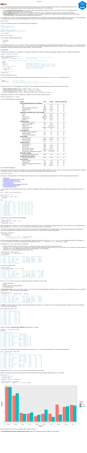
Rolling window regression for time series (12, 189)
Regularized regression (8, 184)
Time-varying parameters (8, 190)
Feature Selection (7, 187)
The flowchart (6, 183)
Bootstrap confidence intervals (10, 192)
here (38, 194)
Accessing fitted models (8, 188)
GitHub (33, 24)
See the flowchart (4, 51)
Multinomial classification (9, 186)
